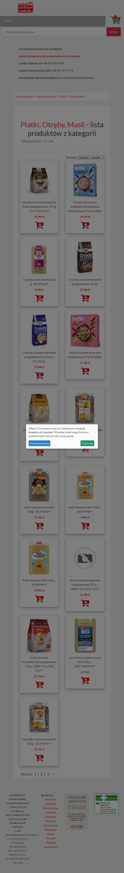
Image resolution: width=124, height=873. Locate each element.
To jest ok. (87, 443)
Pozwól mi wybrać (39, 443)
